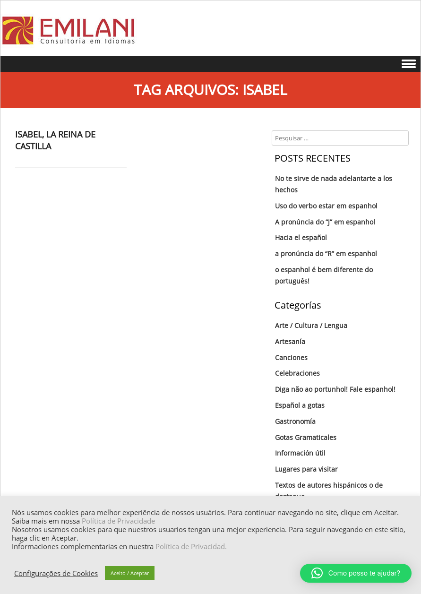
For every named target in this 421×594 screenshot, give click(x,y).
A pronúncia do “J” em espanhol (325, 221)
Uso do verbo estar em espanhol (326, 205)
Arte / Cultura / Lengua (311, 325)
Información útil (300, 452)
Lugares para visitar (306, 469)
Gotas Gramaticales (305, 437)
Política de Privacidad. (191, 546)
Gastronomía (295, 421)
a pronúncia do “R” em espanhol (326, 253)
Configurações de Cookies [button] (56, 573)
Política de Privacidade (118, 520)
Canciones (291, 357)
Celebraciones (297, 373)
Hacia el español (301, 237)
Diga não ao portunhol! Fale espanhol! (335, 389)
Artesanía (290, 341)
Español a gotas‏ (300, 405)
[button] (356, 573)
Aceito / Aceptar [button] (130, 573)
